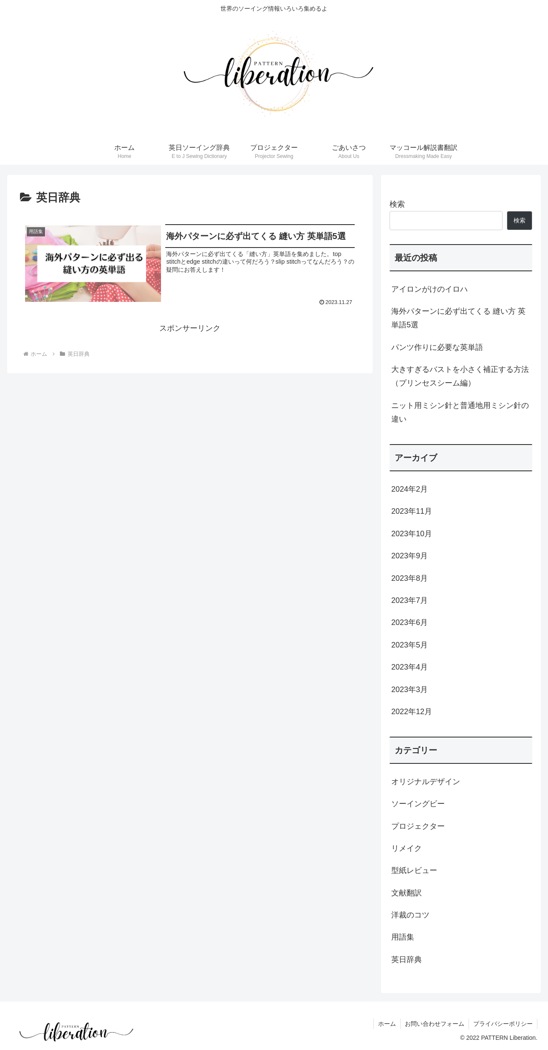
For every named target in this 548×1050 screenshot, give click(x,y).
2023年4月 (409, 667)
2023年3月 (409, 689)
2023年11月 (411, 511)
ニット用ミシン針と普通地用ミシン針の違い (460, 412)
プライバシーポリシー (503, 1023)
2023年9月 (409, 556)
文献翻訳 (406, 893)
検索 (397, 204)
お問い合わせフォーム (434, 1023)
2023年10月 (411, 533)
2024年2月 (409, 489)
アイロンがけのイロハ (429, 289)
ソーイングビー (418, 803)
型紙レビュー (414, 870)
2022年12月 (411, 711)
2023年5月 (409, 645)
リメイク (406, 848)
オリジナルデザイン (425, 781)
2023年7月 (409, 600)
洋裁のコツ (410, 915)
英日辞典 (406, 959)
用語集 (402, 937)
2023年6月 (409, 622)
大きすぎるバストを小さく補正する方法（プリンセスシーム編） (460, 376)
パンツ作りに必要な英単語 (437, 347)
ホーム (387, 1023)
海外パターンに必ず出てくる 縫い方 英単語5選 (458, 318)
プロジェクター (418, 826)
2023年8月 (409, 578)
